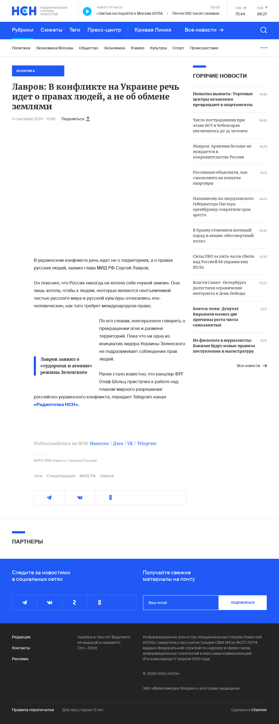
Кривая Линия (153, 30)
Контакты (21, 647)
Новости (99, 443)
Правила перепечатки (33, 709)
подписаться (242, 603)
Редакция (21, 637)
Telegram (146, 443)
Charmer (259, 709)
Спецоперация (61, 475)
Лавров (107, 475)
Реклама (20, 658)
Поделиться (76, 118)
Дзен (118, 443)
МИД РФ (88, 475)
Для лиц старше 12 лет (83, 709)
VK (130, 443)
